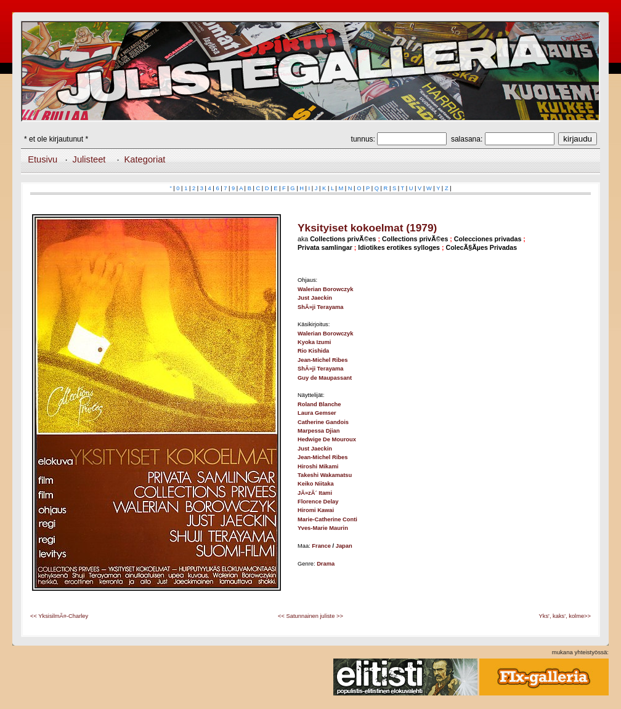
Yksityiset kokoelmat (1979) (367, 228)
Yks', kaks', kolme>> (565, 616)
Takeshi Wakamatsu (325, 475)
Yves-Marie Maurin (323, 528)
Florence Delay (318, 502)
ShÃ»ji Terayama (321, 307)
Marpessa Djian (318, 431)
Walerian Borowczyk (325, 289)
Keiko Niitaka (316, 484)
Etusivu (42, 159)
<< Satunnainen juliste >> (310, 616)
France (321, 546)
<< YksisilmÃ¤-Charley (59, 616)
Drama (326, 564)
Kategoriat (145, 159)
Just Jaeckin (315, 298)
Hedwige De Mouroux (327, 439)
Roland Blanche (319, 404)
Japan (344, 546)
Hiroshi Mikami (318, 466)
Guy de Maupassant (325, 378)
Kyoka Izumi (314, 342)
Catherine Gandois (323, 422)
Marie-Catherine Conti (327, 519)
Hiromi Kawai (316, 510)
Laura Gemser (317, 413)
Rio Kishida (313, 351)
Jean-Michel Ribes (322, 360)
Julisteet (89, 159)
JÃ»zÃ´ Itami (315, 493)
